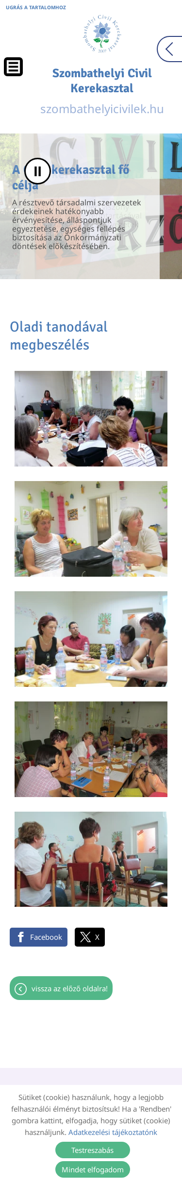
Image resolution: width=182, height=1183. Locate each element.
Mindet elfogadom (93, 1169)
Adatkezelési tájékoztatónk (112, 1132)
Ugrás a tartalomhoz (36, 7)
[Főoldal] (102, 34)
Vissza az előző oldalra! (70, 988)
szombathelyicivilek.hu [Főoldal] (102, 91)
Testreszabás (92, 1150)
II (37, 171)
